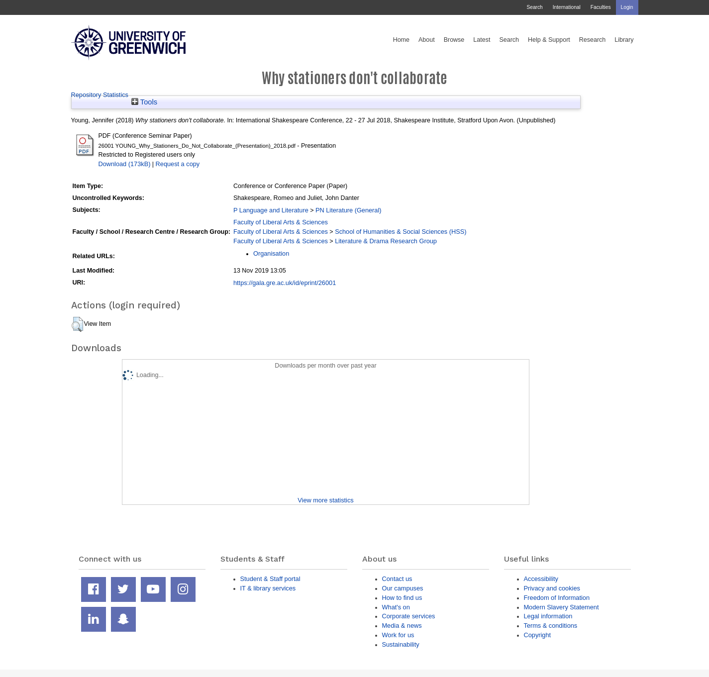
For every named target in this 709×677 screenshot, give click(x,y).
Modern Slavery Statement (561, 607)
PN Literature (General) (348, 210)
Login (627, 7)
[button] (77, 324)
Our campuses (402, 588)
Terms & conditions (551, 625)
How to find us (402, 597)
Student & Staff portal (270, 578)
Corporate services (408, 616)
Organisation (271, 253)
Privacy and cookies (552, 588)
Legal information (548, 616)
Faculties (601, 7)
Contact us (397, 578)
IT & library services (268, 588)
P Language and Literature (270, 210)
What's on (396, 607)
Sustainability (400, 644)
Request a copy (178, 164)
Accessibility (541, 578)
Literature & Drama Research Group (386, 241)
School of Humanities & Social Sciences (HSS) (400, 231)
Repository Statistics (100, 94)
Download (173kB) (125, 164)
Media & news (402, 625)
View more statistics (325, 500)
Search (534, 7)
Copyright (537, 635)
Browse (454, 39)
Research (592, 39)
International (567, 7)
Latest (481, 39)
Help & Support (549, 39)
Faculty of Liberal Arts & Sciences (280, 222)
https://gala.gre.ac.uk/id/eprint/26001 (284, 283)
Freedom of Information (557, 597)
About (426, 39)
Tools (144, 102)
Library (623, 39)
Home (401, 39)
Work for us (398, 635)
